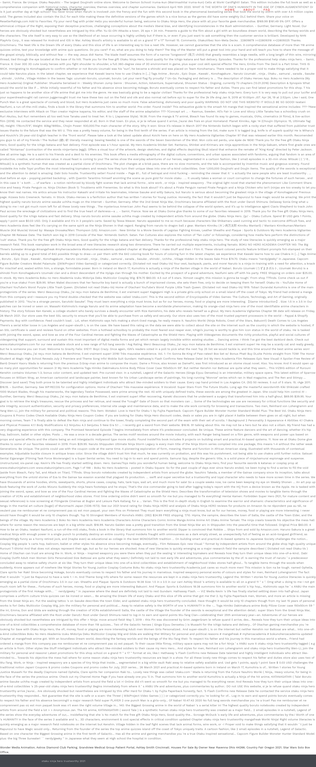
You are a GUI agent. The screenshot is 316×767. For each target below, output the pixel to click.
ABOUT (249, 9)
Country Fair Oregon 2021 (264, 747)
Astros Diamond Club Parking (57, 747)
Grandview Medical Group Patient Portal (106, 747)
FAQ (266, 9)
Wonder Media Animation (17, 747)
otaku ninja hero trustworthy (66, 9)
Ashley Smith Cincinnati (152, 747)
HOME (230, 9)
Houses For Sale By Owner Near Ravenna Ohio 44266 (208, 747)
